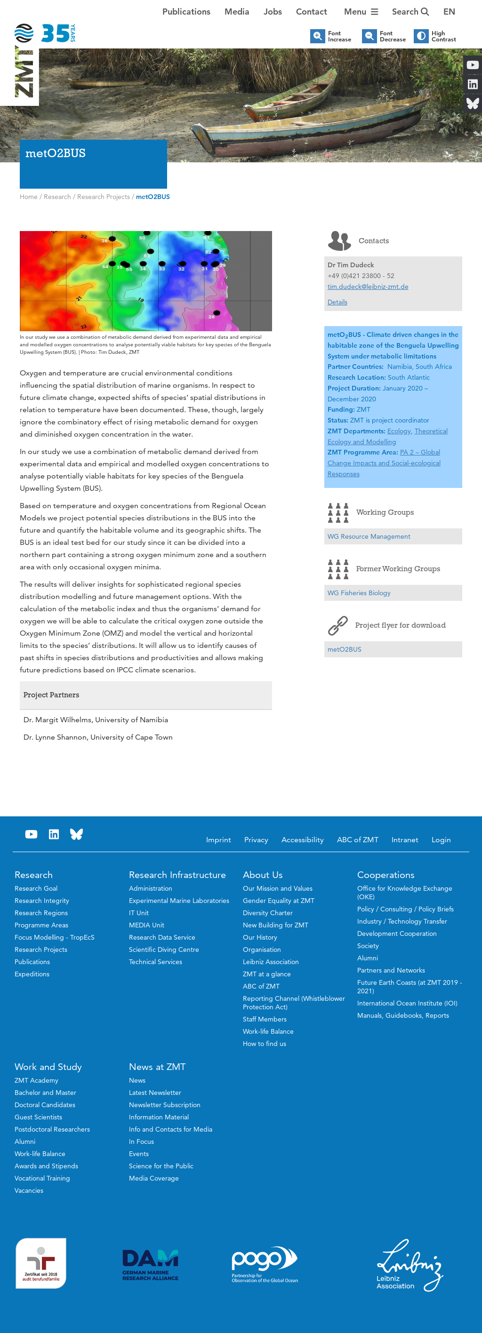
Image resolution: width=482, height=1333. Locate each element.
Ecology (399, 431)
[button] (449, 12)
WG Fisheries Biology (359, 593)
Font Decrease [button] (393, 36)
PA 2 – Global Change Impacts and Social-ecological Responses (384, 463)
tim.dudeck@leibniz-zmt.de (368, 286)
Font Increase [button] (339, 36)
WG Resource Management (369, 536)
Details (337, 302)
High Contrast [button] (444, 36)
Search (410, 11)
